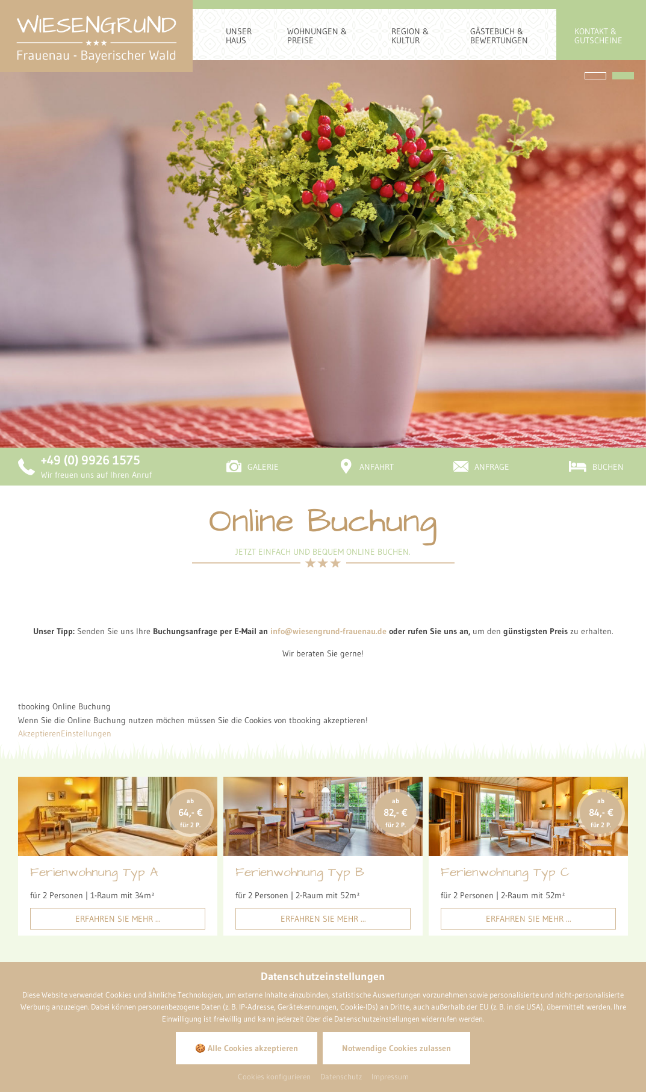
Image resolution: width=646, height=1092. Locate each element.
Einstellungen (86, 604)
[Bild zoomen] (462, 917)
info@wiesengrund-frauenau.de (328, 502)
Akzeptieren (39, 604)
